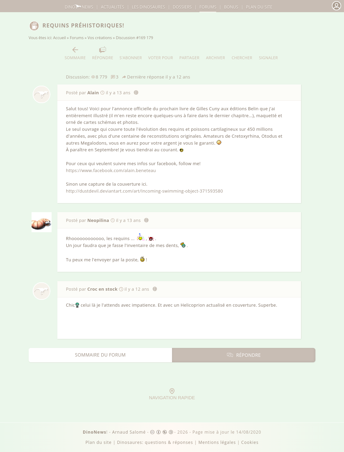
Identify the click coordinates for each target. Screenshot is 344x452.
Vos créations (100, 37)
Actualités (112, 7)
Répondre (102, 53)
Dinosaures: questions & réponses (155, 442)
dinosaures (148, 7)
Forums (77, 37)
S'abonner (130, 53)
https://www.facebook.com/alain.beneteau (111, 170)
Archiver (215, 53)
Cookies (249, 442)
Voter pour (160, 53)
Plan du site (259, 7)
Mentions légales (217, 442)
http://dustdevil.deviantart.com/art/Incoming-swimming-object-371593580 (144, 191)
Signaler (268, 53)
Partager (189, 53)
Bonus (231, 7)
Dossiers (182, 7)
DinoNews (79, 7)
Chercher (242, 53)
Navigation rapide (172, 394)
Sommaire (75, 53)
